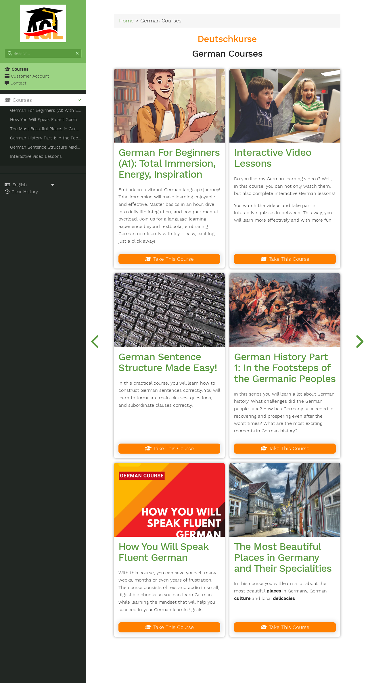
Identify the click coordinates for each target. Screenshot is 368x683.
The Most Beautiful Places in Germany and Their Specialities (282, 557)
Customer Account (27, 76)
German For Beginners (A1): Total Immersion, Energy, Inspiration (169, 163)
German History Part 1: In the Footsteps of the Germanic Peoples (285, 367)
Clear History (21, 191)
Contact (15, 83)
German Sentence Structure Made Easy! (167, 362)
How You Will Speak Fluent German (163, 552)
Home (126, 21)
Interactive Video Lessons (272, 158)
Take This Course (169, 259)
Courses (16, 69)
